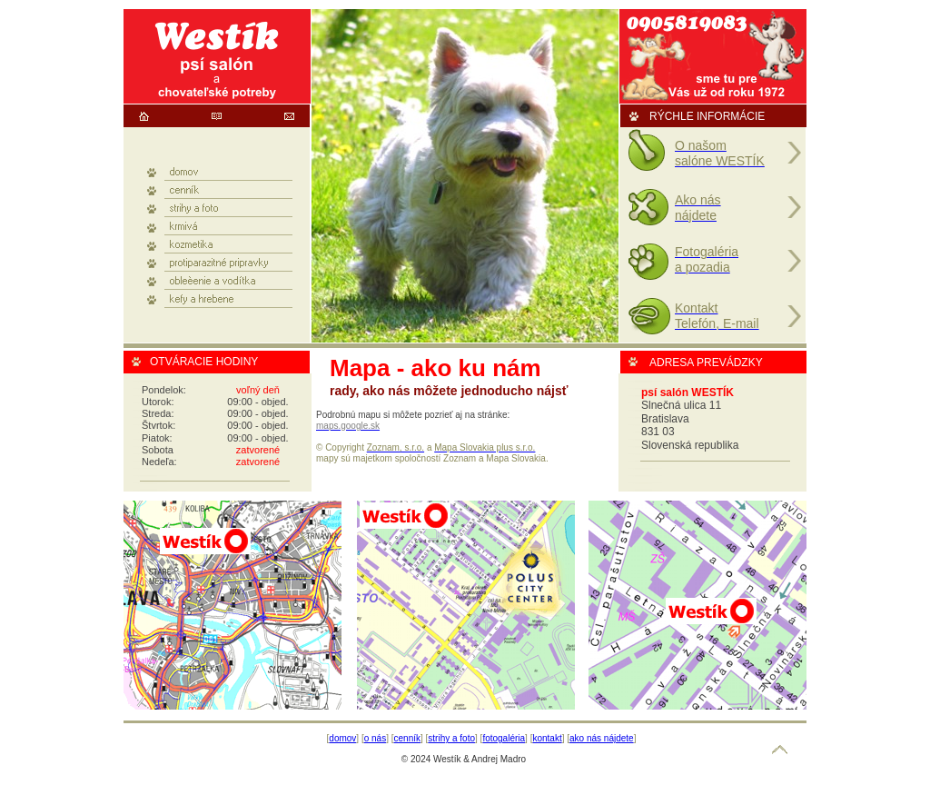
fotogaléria (503, 738)
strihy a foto (451, 738)
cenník (407, 738)
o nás (375, 738)
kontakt (546, 738)
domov (342, 738)
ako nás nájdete (601, 738)
